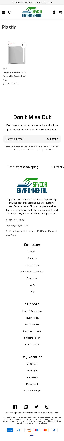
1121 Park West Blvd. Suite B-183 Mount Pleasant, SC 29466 (32, 232)
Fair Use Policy (32, 324)
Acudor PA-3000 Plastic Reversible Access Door (14, 74)
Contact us (32, 278)
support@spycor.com (17, 225)
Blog (32, 291)
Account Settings (32, 390)
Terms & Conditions (32, 311)
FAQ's (32, 285)
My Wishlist (32, 384)
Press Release (32, 265)
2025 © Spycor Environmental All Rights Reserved (32, 412)
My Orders (32, 364)
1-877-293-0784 (15, 220)
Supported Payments (32, 271)
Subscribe (52, 139)
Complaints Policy (32, 331)
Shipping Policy (32, 337)
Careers (32, 251)
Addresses (32, 377)
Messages (32, 370)
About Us (32, 258)
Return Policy (32, 344)
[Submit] (3, 12)
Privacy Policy (32, 317)
